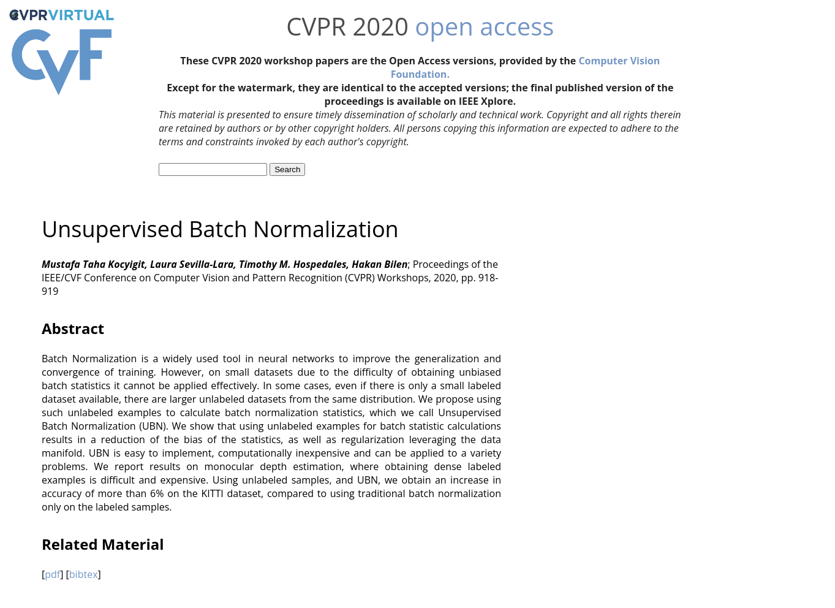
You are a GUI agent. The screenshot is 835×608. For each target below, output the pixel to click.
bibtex (83, 574)
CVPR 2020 (347, 26)
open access (484, 26)
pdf (52, 574)
